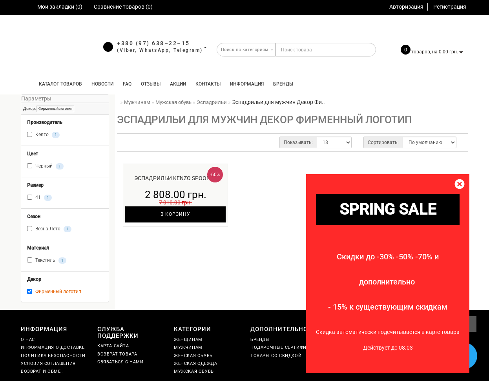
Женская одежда (195, 363)
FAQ (127, 84)
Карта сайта (113, 345)
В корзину (175, 214)
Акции (178, 84)
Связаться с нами (120, 362)
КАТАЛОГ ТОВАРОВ (58, 84)
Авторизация (406, 7)
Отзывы (151, 84)
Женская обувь (193, 355)
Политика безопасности (53, 355)
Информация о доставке (53, 347)
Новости (102, 84)
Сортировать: (383, 142)
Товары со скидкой (275, 355)
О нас (28, 339)
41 (39, 198)
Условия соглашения (48, 363)
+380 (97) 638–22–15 (153, 43)
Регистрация (449, 7)
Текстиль (46, 260)
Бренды (283, 84)
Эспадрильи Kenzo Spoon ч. (175, 178)
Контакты (208, 84)
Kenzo (43, 135)
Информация (247, 84)
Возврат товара (117, 354)
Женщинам (188, 339)
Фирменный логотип (55, 109)
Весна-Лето (49, 229)
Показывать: (298, 142)
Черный (45, 166)
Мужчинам (188, 347)
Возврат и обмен (42, 371)
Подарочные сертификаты (284, 347)
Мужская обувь (194, 371)
